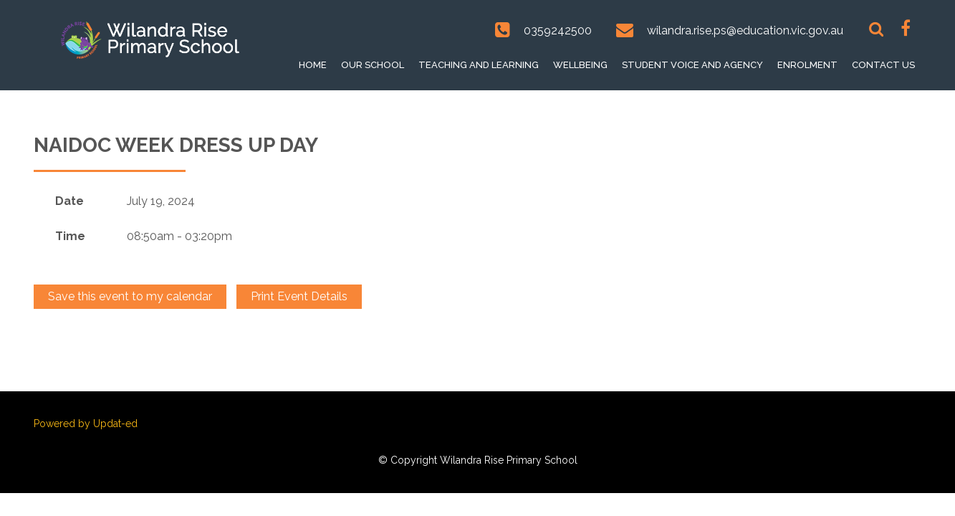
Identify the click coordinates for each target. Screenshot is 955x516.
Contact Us (883, 64)
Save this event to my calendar (130, 296)
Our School (372, 64)
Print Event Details (299, 296)
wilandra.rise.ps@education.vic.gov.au (745, 30)
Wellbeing (580, 64)
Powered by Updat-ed (86, 423)
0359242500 (558, 30)
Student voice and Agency (692, 64)
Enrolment (807, 64)
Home (313, 64)
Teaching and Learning (478, 64)
